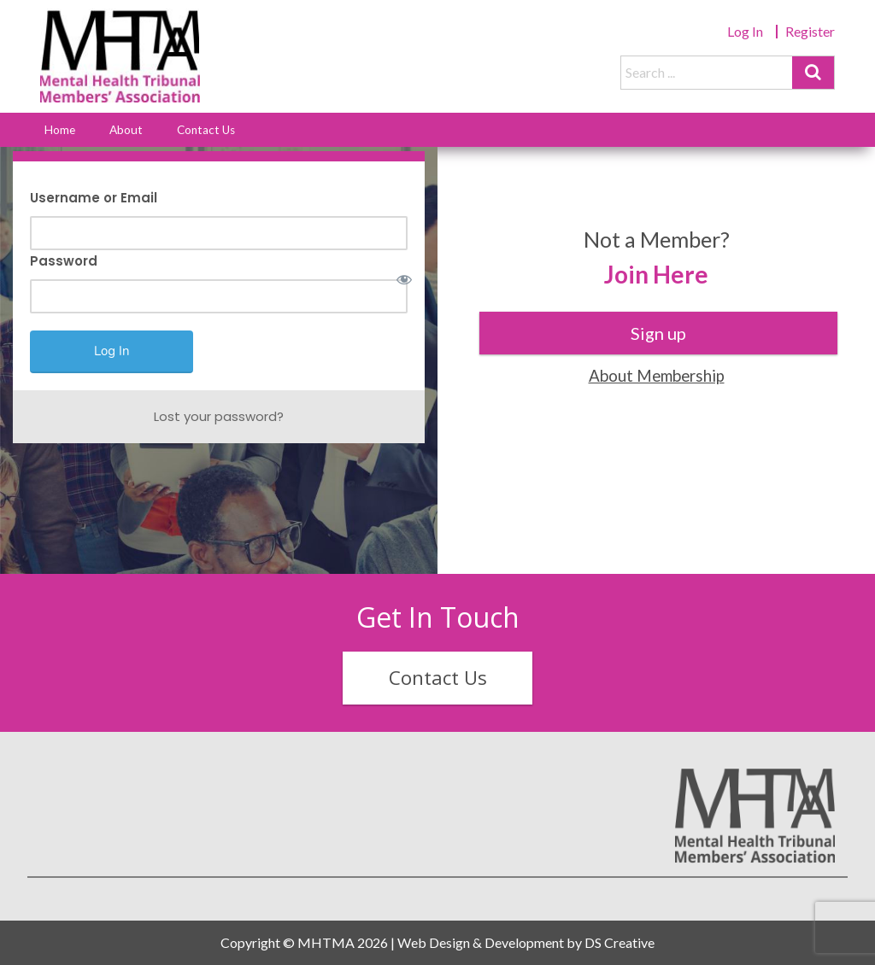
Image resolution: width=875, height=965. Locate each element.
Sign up (658, 333)
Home (59, 130)
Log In (745, 31)
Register (810, 31)
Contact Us (206, 130)
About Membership (657, 375)
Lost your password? (219, 416)
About (126, 130)
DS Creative (619, 942)
